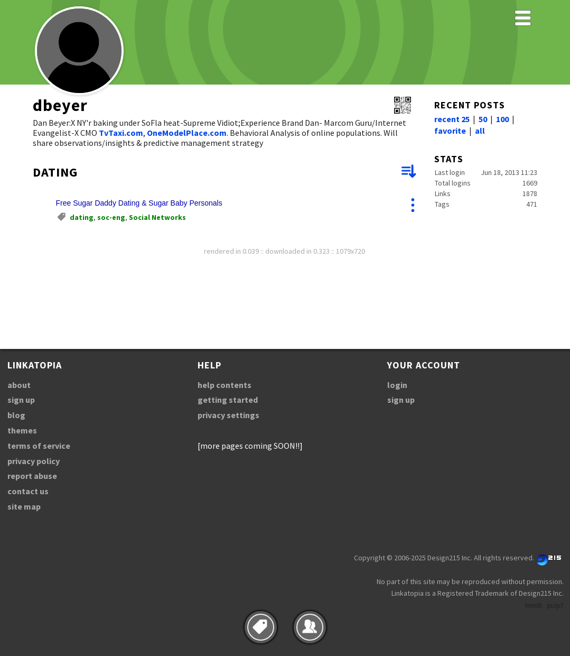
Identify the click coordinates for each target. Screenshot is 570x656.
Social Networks (157, 217)
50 (483, 119)
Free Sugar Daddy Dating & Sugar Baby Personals (139, 203)
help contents (224, 385)
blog (16, 415)
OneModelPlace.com (187, 132)
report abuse (32, 475)
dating (82, 217)
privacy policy (33, 461)
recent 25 (452, 119)
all (480, 130)
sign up (21, 399)
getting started (228, 399)
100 (502, 119)
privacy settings (228, 415)
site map (24, 506)
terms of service (38, 445)
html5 (533, 605)
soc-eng (111, 217)
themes (22, 430)
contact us (28, 491)
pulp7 (555, 605)
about (19, 385)
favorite (450, 130)
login (397, 385)
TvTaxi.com (121, 132)
